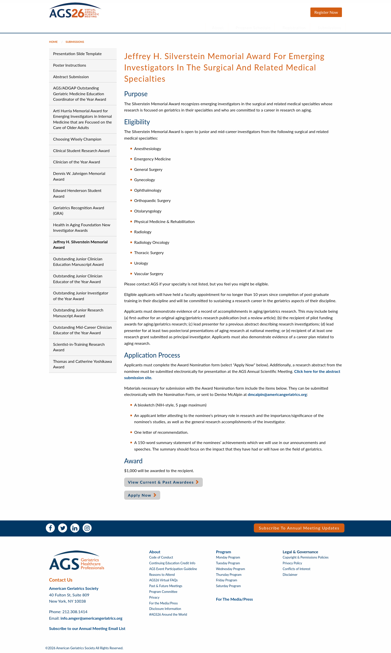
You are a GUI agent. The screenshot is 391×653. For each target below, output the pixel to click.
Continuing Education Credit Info (172, 563)
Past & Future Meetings (165, 586)
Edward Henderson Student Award (77, 193)
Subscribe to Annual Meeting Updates (299, 527)
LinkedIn (75, 528)
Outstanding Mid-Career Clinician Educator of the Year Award (82, 330)
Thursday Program (229, 574)
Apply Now (139, 495)
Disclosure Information (165, 608)
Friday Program (226, 580)
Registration (294, 27)
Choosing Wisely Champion (77, 139)
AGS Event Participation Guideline (173, 569)
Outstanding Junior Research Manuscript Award (78, 312)
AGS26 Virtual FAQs (163, 580)
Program (223, 551)
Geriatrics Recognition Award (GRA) (78, 210)
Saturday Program (228, 586)
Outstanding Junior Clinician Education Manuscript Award (78, 261)
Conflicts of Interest (296, 569)
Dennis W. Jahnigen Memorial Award (79, 176)
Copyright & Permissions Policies (305, 557)
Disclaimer (290, 574)
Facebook (50, 528)
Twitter (63, 528)
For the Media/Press (163, 603)
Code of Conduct (161, 557)
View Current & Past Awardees (161, 482)
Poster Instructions (69, 65)
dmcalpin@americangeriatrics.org (277, 394)
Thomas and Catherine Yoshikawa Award (82, 364)
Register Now (326, 12)
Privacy (154, 597)
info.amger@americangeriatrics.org (91, 618)
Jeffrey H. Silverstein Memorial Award (80, 244)
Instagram (87, 528)
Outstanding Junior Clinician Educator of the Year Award (77, 278)
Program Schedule (253, 27)
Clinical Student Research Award (81, 150)
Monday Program (228, 557)
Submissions (329, 27)
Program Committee (163, 591)
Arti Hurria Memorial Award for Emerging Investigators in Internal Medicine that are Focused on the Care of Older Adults (82, 119)
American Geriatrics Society (73, 588)
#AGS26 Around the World (168, 614)
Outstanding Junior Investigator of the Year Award (80, 295)
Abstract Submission (71, 76)
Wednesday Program (230, 569)
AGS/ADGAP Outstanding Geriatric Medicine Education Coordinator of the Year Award (79, 93)
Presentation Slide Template (77, 53)
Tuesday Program (228, 563)
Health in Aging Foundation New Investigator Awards (81, 227)
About (218, 27)
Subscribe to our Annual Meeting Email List (87, 628)
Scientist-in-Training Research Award (79, 347)
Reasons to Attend (162, 574)
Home (53, 41)
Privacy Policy (292, 563)
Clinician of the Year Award (76, 161)
